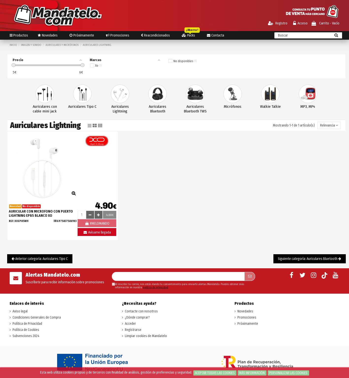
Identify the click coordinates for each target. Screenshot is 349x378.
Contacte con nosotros (141, 311)
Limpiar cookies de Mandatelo (146, 336)
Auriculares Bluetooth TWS (195, 108)
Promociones (246, 317)
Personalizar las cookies (288, 373)
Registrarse (133, 330)
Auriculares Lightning (120, 108)
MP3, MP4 (307, 106)
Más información (252, 373)
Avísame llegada (97, 232)
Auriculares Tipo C (82, 106)
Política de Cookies (26, 330)
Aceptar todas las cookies (215, 373)
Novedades (245, 311)
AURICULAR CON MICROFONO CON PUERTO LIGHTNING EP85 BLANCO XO (41, 213)
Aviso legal (20, 311)
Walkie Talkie (270, 106)
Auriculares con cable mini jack (45, 108)
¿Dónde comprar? (137, 317)
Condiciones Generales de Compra (37, 317)
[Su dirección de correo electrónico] (178, 276)
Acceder (130, 324)
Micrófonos (232, 106)
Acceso (300, 23)
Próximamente (247, 324)
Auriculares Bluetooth (157, 108)
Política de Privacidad (27, 324)
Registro (277, 23)
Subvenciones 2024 (26, 336)
